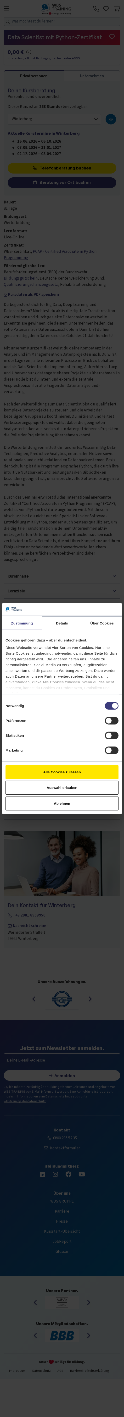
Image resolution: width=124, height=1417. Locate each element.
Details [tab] (62, 623)
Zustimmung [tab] (22, 623)
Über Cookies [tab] (102, 623)
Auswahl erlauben (62, 788)
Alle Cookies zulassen (62, 772)
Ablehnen (62, 803)
